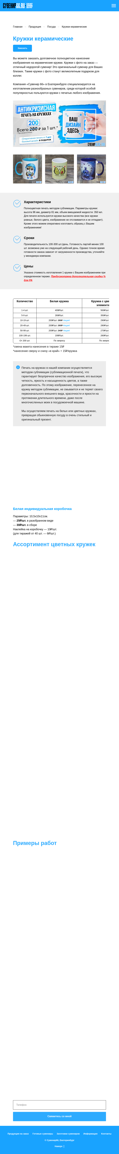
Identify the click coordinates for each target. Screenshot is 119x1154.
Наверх (59, 1146)
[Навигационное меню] (114, 5)
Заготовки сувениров (68, 1133)
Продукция (35, 26)
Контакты (106, 1133)
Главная (17, 26)
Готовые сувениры (43, 1133)
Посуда (51, 26)
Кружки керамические (74, 26)
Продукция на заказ (18, 1133)
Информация (90, 1133)
